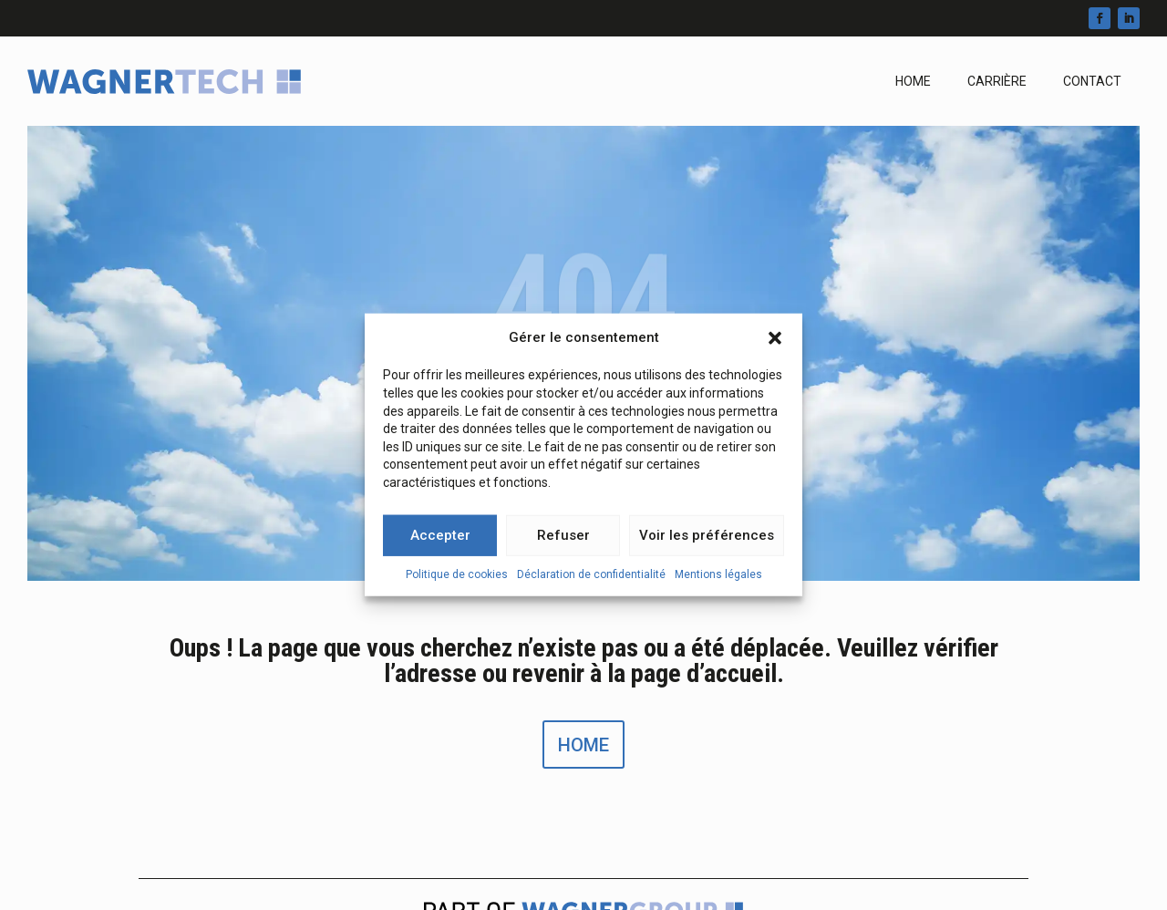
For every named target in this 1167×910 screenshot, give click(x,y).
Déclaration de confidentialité (591, 580)
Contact (1092, 81)
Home (913, 81)
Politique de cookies (457, 580)
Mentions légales (718, 580)
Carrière (997, 81)
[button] (775, 344)
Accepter (440, 541)
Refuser (563, 541)
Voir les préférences (706, 541)
